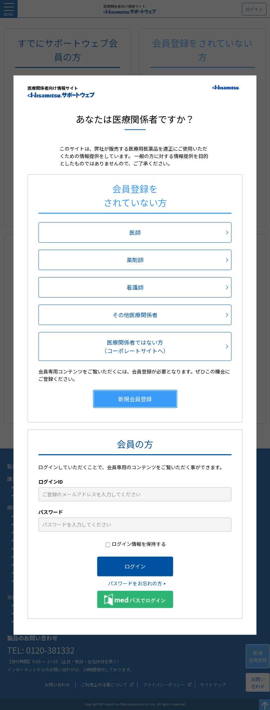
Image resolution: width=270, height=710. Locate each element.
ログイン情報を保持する (139, 543)
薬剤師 (135, 260)
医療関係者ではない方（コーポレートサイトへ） (135, 346)
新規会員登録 (135, 399)
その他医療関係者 (135, 314)
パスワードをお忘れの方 (135, 583)
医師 (135, 232)
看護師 (135, 287)
